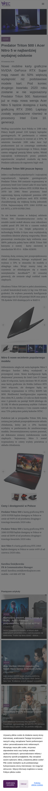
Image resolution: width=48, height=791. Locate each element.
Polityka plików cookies (37, 784)
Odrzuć (23, 784)
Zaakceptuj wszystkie (10, 784)
